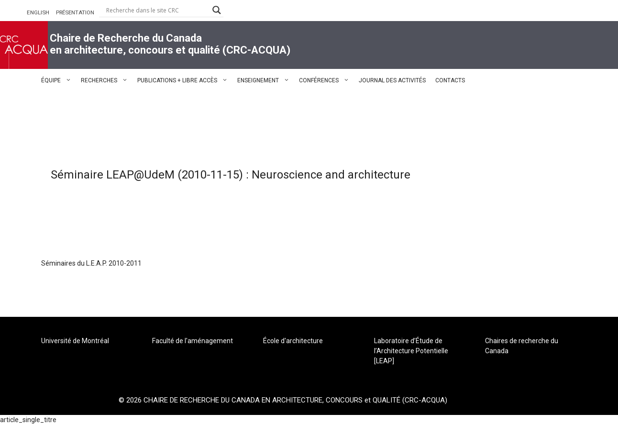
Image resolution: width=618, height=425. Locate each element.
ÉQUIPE (58, 80)
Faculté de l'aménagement (192, 341)
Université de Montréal (75, 341)
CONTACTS (450, 80)
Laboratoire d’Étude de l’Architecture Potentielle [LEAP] (411, 351)
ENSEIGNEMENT (265, 80)
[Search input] (157, 10)
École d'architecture (293, 341)
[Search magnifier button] (216, 10)
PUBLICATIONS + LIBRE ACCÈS (184, 80)
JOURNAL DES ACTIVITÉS (392, 80)
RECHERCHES (106, 80)
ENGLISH (38, 12)
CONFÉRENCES (326, 80)
